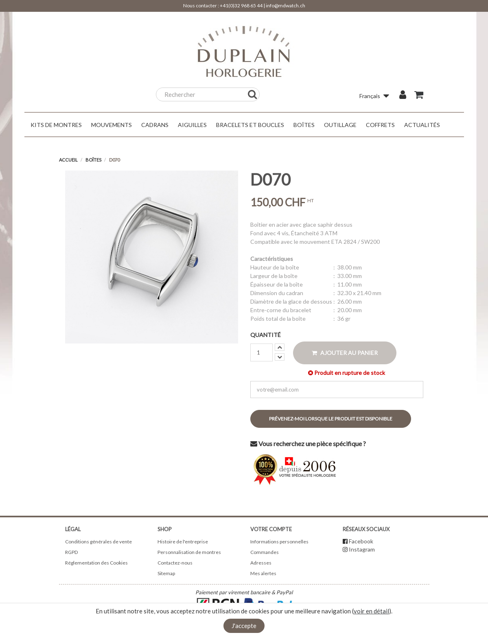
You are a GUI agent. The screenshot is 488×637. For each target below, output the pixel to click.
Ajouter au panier (345, 352)
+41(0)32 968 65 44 (241, 5)
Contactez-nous (175, 563)
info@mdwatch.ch (285, 5)
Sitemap (166, 573)
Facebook (361, 541)
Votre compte (271, 529)
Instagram (362, 549)
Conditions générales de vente (98, 541)
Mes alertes (263, 573)
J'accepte (244, 625)
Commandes (264, 552)
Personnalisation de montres (189, 552)
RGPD (71, 552)
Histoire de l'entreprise (183, 541)
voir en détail (371, 611)
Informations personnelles (279, 541)
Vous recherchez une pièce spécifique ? (308, 443)
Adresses (260, 563)
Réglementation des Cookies (96, 563)
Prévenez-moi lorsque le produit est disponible (330, 419)
